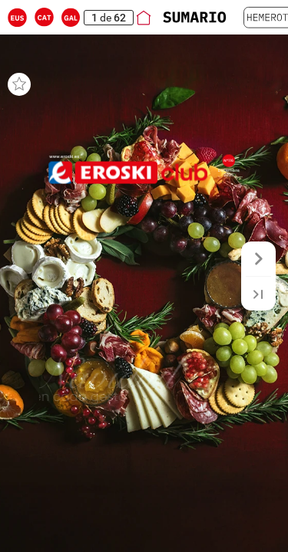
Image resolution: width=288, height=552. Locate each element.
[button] (17, 17)
